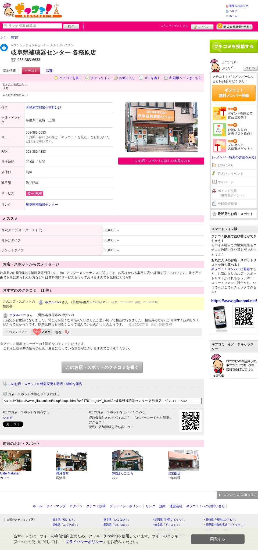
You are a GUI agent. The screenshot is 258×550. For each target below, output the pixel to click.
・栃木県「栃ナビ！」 (63, 519)
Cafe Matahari (10, 473)
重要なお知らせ (238, 5)
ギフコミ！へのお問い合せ (205, 506)
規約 (162, 506)
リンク (150, 506)
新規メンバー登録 (234, 26)
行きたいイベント (230, 174)
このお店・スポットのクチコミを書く (102, 367)
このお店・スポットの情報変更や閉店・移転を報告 (45, 384)
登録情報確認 (227, 204)
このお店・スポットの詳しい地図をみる (161, 161)
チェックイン (100, 78)
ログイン (202, 26)
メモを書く (152, 78)
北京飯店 (174, 473)
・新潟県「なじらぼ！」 (115, 524)
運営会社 (176, 506)
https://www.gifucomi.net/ (234, 301)
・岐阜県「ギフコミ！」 (166, 524)
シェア (7, 418)
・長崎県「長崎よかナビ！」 (220, 519)
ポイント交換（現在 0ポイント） (232, 193)
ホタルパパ (53, 302)
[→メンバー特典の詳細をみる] (234, 157)
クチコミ (30, 71)
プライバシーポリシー (126, 506)
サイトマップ (56, 506)
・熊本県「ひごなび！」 (115, 519)
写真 (49, 71)
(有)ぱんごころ (122, 473)
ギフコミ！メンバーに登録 (230, 269)
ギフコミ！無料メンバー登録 (234, 93)
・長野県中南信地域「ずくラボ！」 (224, 524)
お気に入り (127, 78)
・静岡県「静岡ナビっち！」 (169, 519)
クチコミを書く (70, 78)
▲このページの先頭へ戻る (237, 495)
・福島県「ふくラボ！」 (64, 524)
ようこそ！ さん (174, 25)
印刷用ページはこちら (185, 78)
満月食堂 (62, 473)
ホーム (233, 16)
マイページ (226, 182)
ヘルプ (233, 10)
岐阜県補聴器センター (42, 204)
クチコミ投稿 (96, 506)
